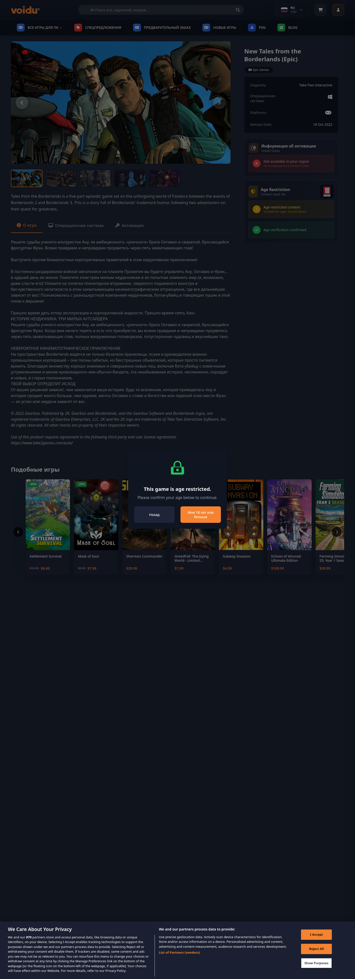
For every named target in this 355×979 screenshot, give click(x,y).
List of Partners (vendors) (179, 953)
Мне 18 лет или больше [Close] (200, 514)
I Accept (315, 936)
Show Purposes (315, 965)
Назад (154, 514)
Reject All (315, 950)
